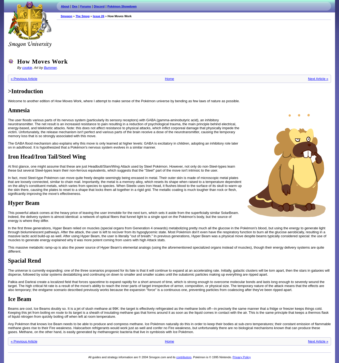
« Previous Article (24, 79)
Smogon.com (29, 24)
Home (169, 79)
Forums (85, 6)
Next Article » (318, 79)
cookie (27, 68)
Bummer (50, 68)
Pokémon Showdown (122, 6)
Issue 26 (98, 16)
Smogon (66, 16)
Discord (99, 6)
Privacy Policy (242, 357)
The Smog (82, 16)
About (65, 6)
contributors (183, 357)
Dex (74, 6)
